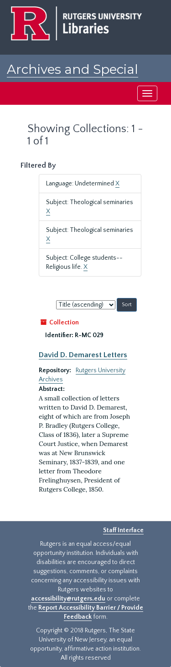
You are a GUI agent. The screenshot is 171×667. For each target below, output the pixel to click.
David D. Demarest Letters (83, 355)
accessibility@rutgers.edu (68, 598)
